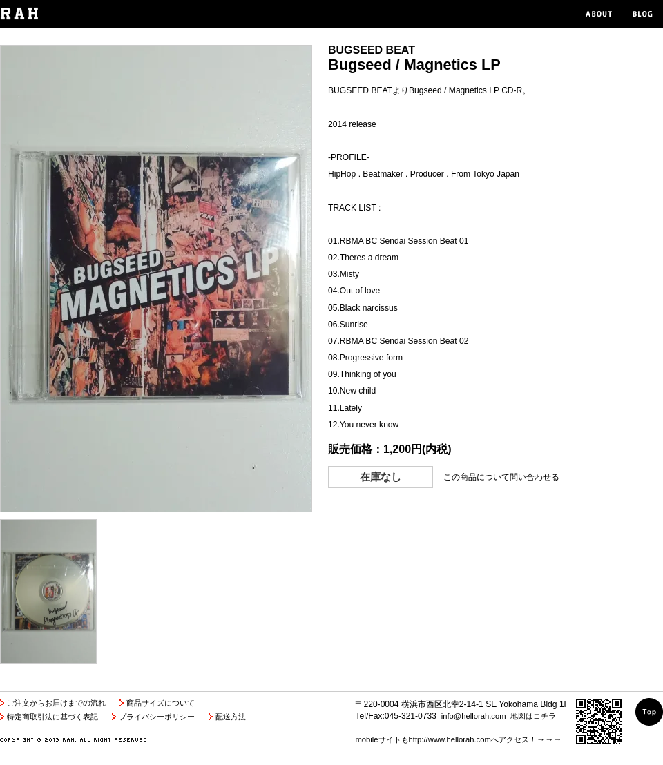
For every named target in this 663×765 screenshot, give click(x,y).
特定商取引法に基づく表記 (52, 717)
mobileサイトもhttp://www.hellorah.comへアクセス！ (445, 739)
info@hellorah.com (473, 716)
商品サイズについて (160, 703)
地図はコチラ (533, 716)
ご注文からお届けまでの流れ (56, 703)
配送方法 (230, 717)
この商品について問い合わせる (501, 477)
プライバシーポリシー (157, 717)
